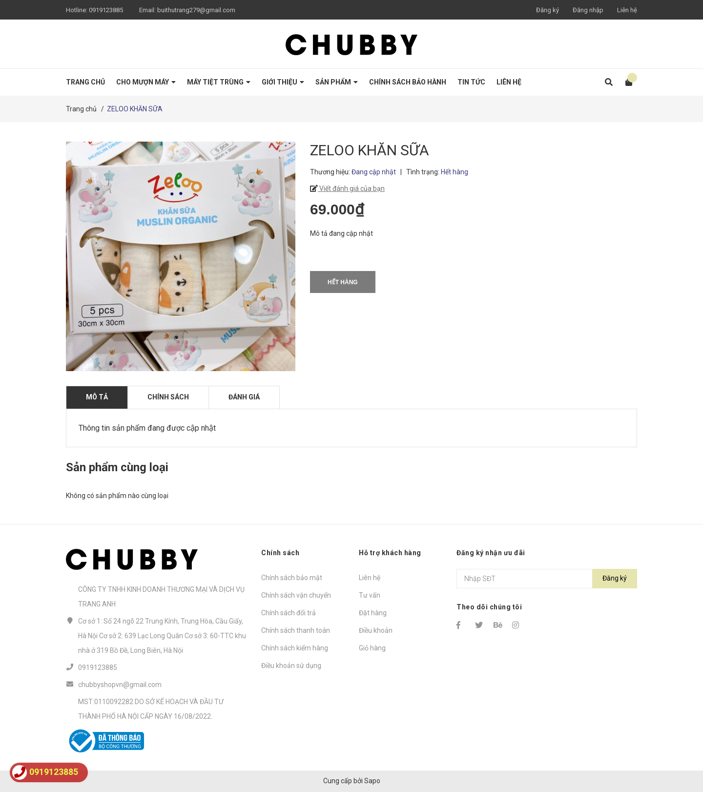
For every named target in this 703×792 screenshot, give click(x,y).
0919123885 (106, 10)
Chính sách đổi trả (288, 613)
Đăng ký (547, 10)
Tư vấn (369, 595)
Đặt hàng (373, 613)
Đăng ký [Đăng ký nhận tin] (614, 578)
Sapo (372, 781)
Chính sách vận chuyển (296, 595)
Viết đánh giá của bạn (351, 188)
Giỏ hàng (372, 648)
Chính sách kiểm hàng (294, 648)
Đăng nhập (588, 10)
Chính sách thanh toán (295, 630)
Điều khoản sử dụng (291, 665)
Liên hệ (627, 10)
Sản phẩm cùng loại (117, 467)
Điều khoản (376, 630)
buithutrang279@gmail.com (196, 10)
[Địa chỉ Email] (546, 578)
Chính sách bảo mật (291, 578)
